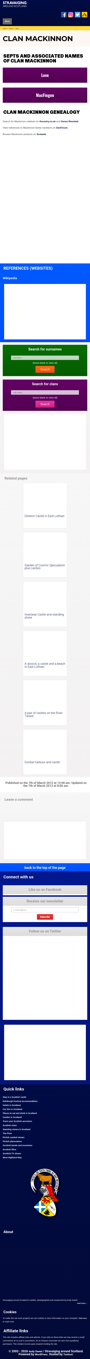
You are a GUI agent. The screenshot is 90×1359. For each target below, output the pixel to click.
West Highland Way (12, 1157)
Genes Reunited (71, 121)
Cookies (10, 1312)
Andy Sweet (35, 1351)
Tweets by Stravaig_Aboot (14, 938)
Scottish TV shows (12, 1153)
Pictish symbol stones (14, 1137)
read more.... (82, 1303)
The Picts (7, 1133)
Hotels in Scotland (12, 1105)
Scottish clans (10, 1125)
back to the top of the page (45, 867)
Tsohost (68, 1354)
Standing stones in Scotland (17, 1129)
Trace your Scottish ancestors (18, 1121)
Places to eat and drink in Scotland (20, 1113)
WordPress (41, 1354)
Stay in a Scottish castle (15, 1097)
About (8, 1231)
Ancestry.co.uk (47, 121)
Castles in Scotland (12, 1117)
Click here (83, 1318)
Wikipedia (10, 278)
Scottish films (10, 1149)
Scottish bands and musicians (18, 1145)
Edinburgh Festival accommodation (21, 1101)
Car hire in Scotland (13, 1109)
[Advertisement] (26, 840)
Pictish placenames (13, 1141)
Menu (7, 21)
